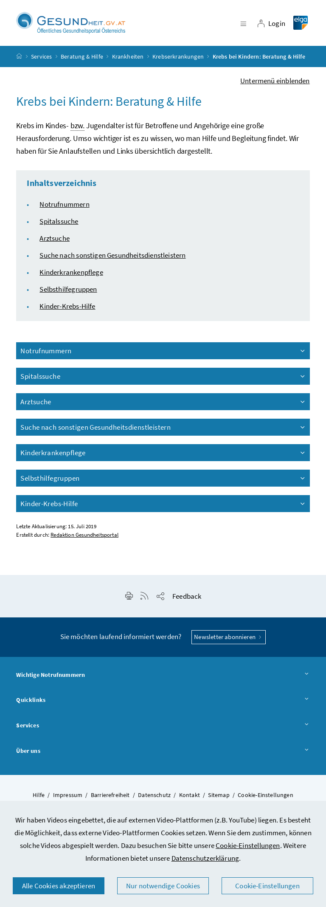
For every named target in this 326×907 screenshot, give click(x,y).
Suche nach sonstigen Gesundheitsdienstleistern (112, 255)
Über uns (162, 751)
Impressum (68, 795)
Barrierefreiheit (110, 795)
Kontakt (189, 795)
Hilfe (39, 795)
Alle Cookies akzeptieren (58, 885)
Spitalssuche (58, 221)
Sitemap (218, 795)
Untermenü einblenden (275, 81)
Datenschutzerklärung (205, 858)
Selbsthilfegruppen (68, 289)
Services (41, 57)
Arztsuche (54, 238)
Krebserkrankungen (178, 57)
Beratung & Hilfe (82, 57)
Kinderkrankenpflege (71, 272)
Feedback (186, 596)
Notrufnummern (64, 204)
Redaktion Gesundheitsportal (84, 535)
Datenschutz (154, 795)
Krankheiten (128, 57)
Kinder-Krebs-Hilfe (67, 306)
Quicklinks (162, 700)
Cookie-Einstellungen (248, 845)
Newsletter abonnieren (228, 637)
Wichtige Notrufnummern (162, 675)
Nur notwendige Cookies (163, 885)
